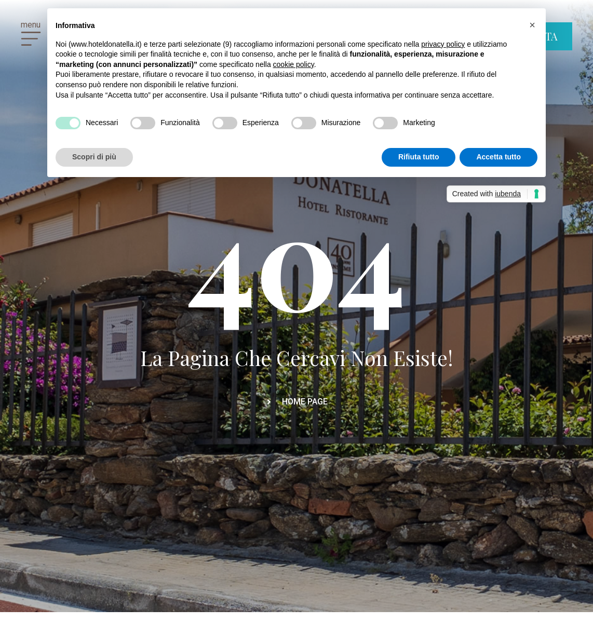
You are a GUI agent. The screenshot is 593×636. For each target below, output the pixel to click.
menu (31, 25)
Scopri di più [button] (94, 157)
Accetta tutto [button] (498, 157)
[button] (532, 25)
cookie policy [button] (293, 64)
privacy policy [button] (443, 44)
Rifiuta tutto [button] (418, 157)
